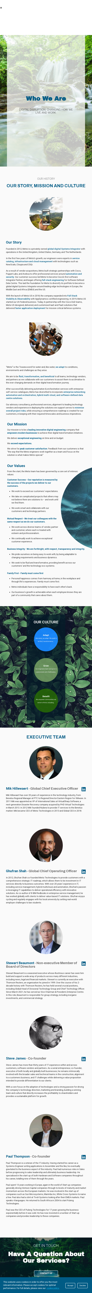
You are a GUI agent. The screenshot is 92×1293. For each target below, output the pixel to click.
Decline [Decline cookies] (82, 1285)
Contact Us (46, 31)
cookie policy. (53, 1288)
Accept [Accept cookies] (70, 1285)
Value (46, 16)
